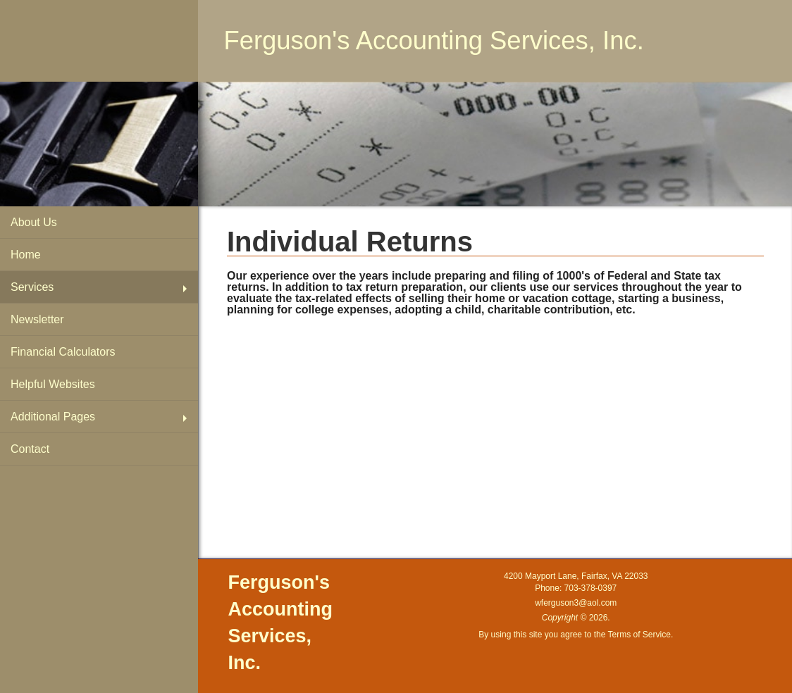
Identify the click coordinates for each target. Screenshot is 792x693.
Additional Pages (53, 417)
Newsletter (37, 319)
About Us (34, 222)
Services (32, 287)
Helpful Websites (53, 384)
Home (26, 255)
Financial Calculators (63, 352)
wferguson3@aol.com (576, 603)
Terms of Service (639, 634)
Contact (30, 449)
